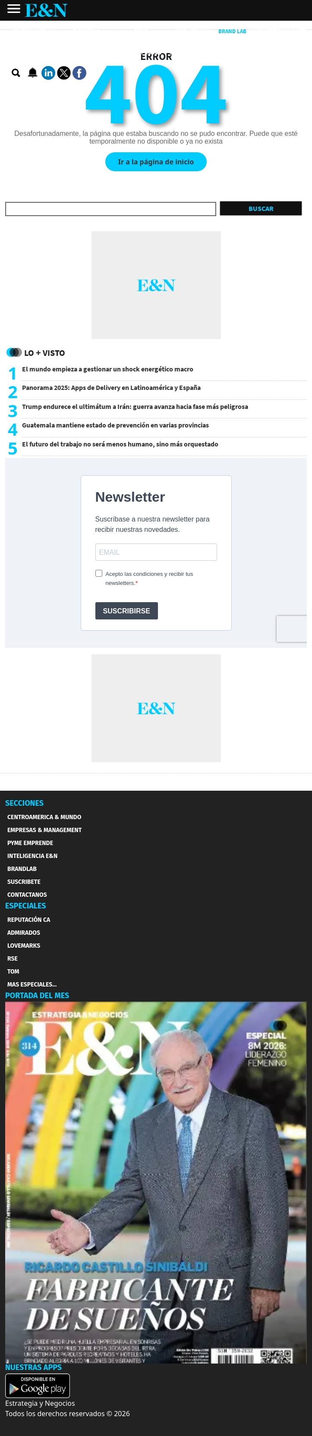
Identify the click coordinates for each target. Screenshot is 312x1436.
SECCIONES (24, 803)
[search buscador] (16, 73)
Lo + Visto (44, 352)
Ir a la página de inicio (156, 162)
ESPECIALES (25, 906)
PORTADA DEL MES (37, 995)
